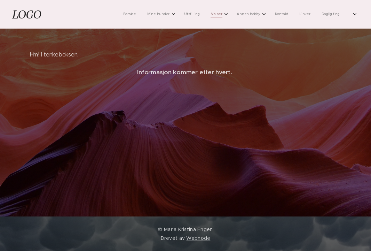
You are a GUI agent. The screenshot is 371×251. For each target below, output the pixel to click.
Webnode (198, 238)
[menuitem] (261, 14)
